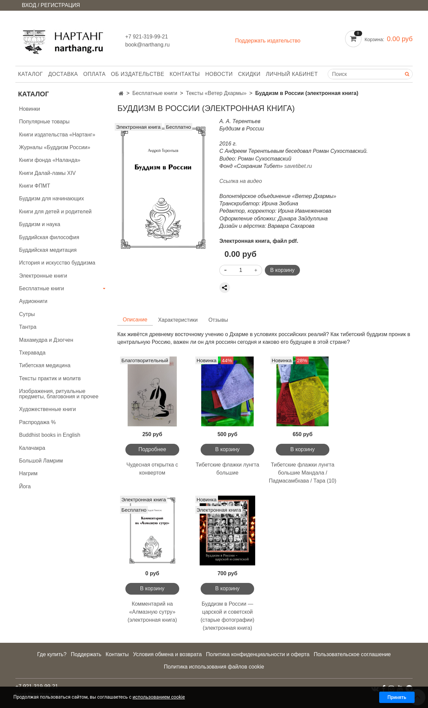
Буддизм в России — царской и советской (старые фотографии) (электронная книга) (227, 616)
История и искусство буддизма (57, 263)
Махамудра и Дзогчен (46, 340)
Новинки (29, 109)
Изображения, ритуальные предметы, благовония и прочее (58, 393)
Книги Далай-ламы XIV (47, 173)
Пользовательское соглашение (352, 654)
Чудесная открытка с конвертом (152, 469)
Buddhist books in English (49, 435)
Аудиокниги (33, 301)
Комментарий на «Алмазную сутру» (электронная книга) (152, 612)
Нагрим (28, 473)
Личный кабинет (292, 74)
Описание (135, 319)
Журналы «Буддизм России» (54, 147)
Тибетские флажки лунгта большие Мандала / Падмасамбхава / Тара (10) (302, 473)
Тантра (27, 327)
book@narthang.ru (147, 44)
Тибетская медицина (45, 365)
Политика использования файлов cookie (214, 667)
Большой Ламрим (41, 461)
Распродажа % (37, 422)
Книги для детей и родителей (55, 211)
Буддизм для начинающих (51, 198)
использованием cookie (158, 697)
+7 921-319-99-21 (146, 36)
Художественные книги (47, 409)
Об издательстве (138, 74)
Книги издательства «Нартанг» (57, 134)
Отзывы (218, 320)
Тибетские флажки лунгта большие (227, 469)
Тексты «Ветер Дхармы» (216, 93)
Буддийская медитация (48, 250)
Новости (219, 74)
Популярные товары (44, 121)
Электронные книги (43, 276)
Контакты (185, 74)
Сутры (27, 314)
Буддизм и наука (39, 224)
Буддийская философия (49, 237)
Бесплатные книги (155, 93)
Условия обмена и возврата (167, 654)
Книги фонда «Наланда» (49, 160)
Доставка (63, 74)
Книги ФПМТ (34, 186)
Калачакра (32, 448)
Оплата (94, 74)
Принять (397, 697)
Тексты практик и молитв (50, 378)
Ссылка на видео (240, 181)
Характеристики (178, 320)
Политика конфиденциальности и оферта (257, 654)
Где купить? (52, 654)
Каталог (30, 74)
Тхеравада (32, 353)
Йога (25, 486)
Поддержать (86, 654)
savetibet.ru (298, 166)
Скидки (249, 74)
